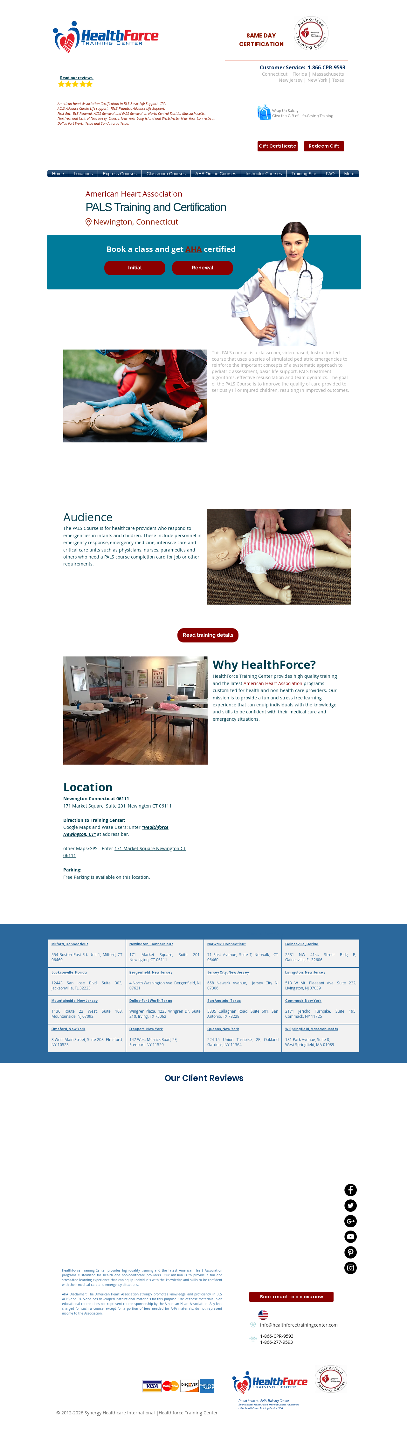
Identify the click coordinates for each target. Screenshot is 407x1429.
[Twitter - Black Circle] (350, 1205)
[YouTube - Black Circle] (350, 1237)
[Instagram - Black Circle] (350, 1268)
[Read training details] (207, 635)
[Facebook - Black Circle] (350, 1190)
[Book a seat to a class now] (291, 1297)
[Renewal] (202, 268)
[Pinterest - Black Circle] (350, 1252)
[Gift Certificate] (278, 146)
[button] (83, 173)
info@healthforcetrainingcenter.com (299, 1325)
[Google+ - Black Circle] (350, 1221)
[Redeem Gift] (324, 146)
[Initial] (134, 268)
